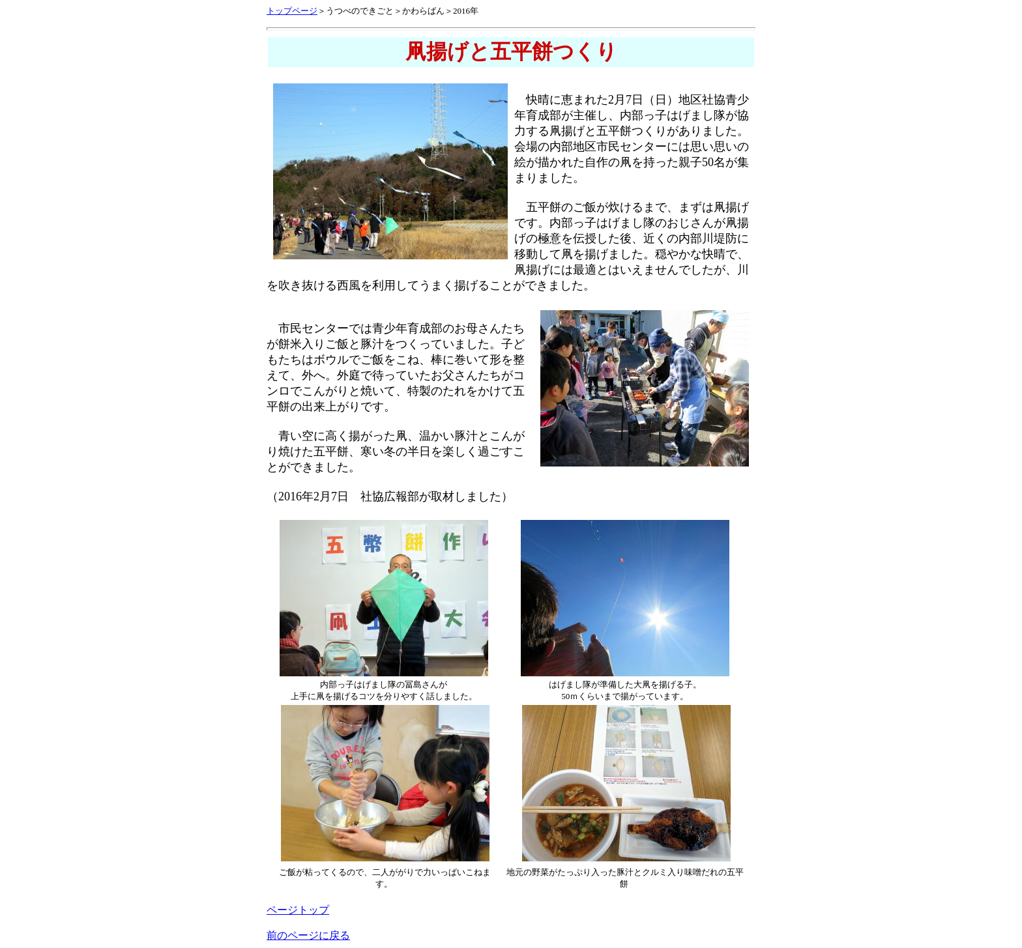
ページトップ (298, 909)
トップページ (292, 11)
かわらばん (423, 11)
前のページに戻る (308, 935)
